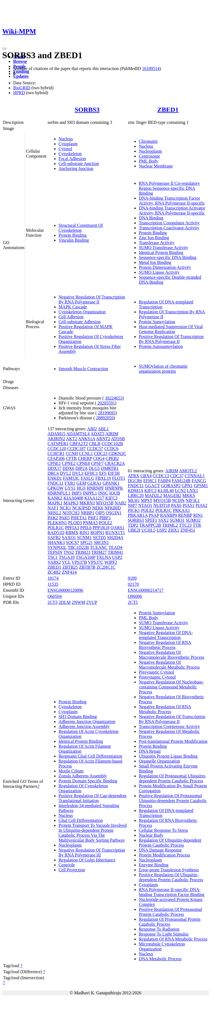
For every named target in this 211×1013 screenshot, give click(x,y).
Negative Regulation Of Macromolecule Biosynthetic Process (171, 655)
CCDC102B (112, 443)
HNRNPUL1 (59, 493)
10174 (53, 578)
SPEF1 (151, 520)
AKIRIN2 (56, 438)
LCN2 (180, 490)
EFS (103, 473)
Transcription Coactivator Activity (169, 227)
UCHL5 (148, 530)
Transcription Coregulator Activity (169, 223)
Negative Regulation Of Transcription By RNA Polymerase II (92, 299)
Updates (21, 76)
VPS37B (79, 562)
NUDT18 (161, 505)
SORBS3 (87, 109)
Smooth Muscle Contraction (83, 368)
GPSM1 (201, 485)
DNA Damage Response (160, 850)
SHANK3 (56, 542)
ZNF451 (187, 530)
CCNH (72, 453)
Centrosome (149, 156)
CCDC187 (76, 448)
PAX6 (176, 505)
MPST (146, 500)
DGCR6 (135, 480)
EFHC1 (91, 473)
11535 (53, 584)
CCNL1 (86, 453)
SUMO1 (177, 520)
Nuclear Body (151, 835)
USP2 (117, 557)
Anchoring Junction (76, 168)
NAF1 (53, 508)
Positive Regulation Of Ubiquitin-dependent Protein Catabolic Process (171, 877)
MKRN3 (87, 503)
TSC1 (53, 557)
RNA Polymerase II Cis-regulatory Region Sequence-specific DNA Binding (169, 188)
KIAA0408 (73, 498)
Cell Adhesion (71, 316)
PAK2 (53, 517)
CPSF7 (97, 463)
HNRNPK (114, 488)
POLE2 (105, 522)
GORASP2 (171, 485)
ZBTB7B (87, 567)
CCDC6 (111, 448)
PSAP (154, 515)
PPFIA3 (72, 527)
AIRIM (111, 433)
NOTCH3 (71, 512)
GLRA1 (94, 483)
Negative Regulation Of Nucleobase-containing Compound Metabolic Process (171, 687)
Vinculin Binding (74, 240)
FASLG (88, 478)
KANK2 (55, 498)
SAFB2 (54, 537)
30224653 (114, 398)
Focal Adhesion (72, 158)
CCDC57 (95, 448)
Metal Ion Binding (155, 262)
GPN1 (187, 485)
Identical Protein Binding (161, 252)
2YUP (91, 602)
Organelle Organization (159, 761)
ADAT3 (97, 433)
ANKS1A (86, 438)
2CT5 (133, 602)
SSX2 (163, 520)
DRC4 (53, 473)
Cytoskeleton (70, 153)
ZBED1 (167, 109)
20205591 (106, 403)
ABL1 (103, 428)
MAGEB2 (172, 495)
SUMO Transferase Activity (163, 247)
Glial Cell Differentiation (81, 820)
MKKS (188, 495)
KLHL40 (166, 490)
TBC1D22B (78, 547)
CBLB (95, 443)
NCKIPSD (81, 508)
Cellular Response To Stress (163, 830)
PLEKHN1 (57, 522)
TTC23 (185, 525)
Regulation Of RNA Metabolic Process (173, 939)
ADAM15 (56, 433)
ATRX (133, 475)
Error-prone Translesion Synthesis (169, 869)
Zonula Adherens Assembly (83, 776)
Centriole (67, 865)
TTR (197, 525)
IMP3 (76, 493)
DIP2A (81, 468)
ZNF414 (69, 572)
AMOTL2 (188, 470)
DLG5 (94, 468)
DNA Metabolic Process (160, 958)
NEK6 (97, 508)
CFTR (71, 458)
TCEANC (98, 547)
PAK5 (64, 517)
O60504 (55, 596)
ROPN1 (97, 532)
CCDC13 (161, 475)
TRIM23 (82, 552)
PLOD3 (75, 522)
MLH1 (134, 500)
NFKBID (112, 508)
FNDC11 (55, 483)
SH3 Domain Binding (78, 716)
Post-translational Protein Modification (173, 741)
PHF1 (93, 517)
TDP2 (133, 525)
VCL (66, 562)
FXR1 (70, 483)
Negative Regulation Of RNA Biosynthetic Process (165, 645)
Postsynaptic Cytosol (157, 677)
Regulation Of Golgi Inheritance (87, 860)
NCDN (178, 500)
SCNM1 (84, 537)
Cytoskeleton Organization (82, 311)
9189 (132, 578)
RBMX (71, 532)
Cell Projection (72, 869)
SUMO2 (193, 520)
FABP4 (164, 480)
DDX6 (68, 468)
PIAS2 (201, 505)
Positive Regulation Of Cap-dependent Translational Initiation (93, 798)
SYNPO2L (57, 547)
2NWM (78, 602)
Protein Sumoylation (157, 321)
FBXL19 (103, 478)
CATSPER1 (58, 443)
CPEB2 (112, 458)
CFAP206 (56, 458)
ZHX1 (173, 530)
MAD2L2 (153, 495)
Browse (20, 61)
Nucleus (66, 138)
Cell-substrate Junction (79, 163)
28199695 (106, 413)
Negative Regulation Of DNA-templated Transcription (166, 635)
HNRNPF (95, 488)
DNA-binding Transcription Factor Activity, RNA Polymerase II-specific (172, 200)
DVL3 (78, 473)
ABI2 (92, 428)
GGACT (152, 485)
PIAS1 (189, 505)
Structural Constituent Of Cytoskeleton (81, 228)
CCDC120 (57, 448)
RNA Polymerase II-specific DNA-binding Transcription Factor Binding (171, 892)
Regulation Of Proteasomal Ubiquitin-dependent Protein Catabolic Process (172, 778)
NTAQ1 (145, 505)
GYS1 (70, 488)
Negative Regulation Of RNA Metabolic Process (165, 709)
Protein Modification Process (164, 855)
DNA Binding (151, 218)
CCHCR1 (56, 453)
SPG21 (86, 542)
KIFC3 (111, 498)
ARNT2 (103, 438)
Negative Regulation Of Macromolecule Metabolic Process (169, 664)
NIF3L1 (193, 500)
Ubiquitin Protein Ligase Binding (168, 756)
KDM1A (135, 490)
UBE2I (134, 530)
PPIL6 (85, 527)
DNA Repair (150, 751)
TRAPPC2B (150, 525)
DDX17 (55, 468)
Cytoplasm (68, 143)
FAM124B (181, 480)
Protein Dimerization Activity (165, 267)
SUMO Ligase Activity (159, 272)
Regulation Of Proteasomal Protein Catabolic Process (169, 922)
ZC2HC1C (105, 567)
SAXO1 (69, 537)
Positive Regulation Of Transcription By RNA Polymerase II (171, 339)
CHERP (85, 458)
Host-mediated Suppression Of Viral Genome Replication (171, 329)
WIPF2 (110, 562)
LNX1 (192, 490)
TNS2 (68, 552)
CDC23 (100, 453)
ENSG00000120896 (65, 590)
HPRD (19, 92)
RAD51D (56, 532)
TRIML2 (170, 525)
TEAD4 (116, 547)
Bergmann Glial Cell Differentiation (90, 756)
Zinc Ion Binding (154, 237)
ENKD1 (55, 478)
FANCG (199, 480)
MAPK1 (55, 503)
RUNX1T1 (115, 532)
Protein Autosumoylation (161, 346)
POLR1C (56, 527)
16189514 (151, 68)
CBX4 (146, 475)
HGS (81, 488)
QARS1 (117, 527)
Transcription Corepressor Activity (169, 726)
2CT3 (52, 602)
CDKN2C (117, 453)
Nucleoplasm (150, 151)
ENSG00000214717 (145, 590)
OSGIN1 (113, 512)
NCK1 (65, 508)
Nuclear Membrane (156, 166)
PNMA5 (90, 522)
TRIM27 (99, 552)
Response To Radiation (159, 929)
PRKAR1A (138, 515)
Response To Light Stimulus (163, 934)
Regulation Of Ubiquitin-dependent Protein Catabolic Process (170, 842)
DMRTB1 (110, 468)
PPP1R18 (101, 527)
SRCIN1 (101, 542)
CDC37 (177, 475)
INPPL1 (90, 493)
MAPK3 (70, 503)
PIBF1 (105, 517)
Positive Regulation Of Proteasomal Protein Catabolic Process (170, 912)
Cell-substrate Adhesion (80, 321)
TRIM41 (115, 552)
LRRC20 (136, 495)
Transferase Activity (156, 242)
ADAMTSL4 (78, 433)
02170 (133, 584)
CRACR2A (115, 463)
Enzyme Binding (153, 865)
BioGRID (21, 87)
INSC (103, 493)
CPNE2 (69, 463)
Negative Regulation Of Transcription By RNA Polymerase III (92, 852)
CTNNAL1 (195, 475)
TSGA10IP (85, 557)
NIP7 (132, 505)
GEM (81, 483)
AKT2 (71, 438)
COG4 (99, 458)
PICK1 (134, 510)
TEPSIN (55, 552)
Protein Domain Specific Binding (88, 780)
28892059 (105, 417)
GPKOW (55, 488)
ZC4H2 (54, 572)
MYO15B (104, 503)
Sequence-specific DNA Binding (167, 257)
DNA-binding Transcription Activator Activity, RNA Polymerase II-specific (172, 210)
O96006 (135, 596)
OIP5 (100, 512)
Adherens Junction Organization (87, 721)
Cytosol (65, 148)
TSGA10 (67, 557)
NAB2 (120, 503)
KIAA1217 (94, 498)
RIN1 (84, 532)
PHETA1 (79, 517)
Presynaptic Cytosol (156, 672)
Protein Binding (73, 235)
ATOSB (118, 438)
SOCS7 (72, 542)
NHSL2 (54, 512)
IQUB (114, 493)
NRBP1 (88, 512)
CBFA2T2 (79, 443)
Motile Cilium (71, 771)
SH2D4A (115, 537)
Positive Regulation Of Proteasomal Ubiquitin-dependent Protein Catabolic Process (173, 800)
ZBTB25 (70, 567)
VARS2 (54, 562)
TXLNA (103, 557)
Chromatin (148, 141)
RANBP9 (168, 515)
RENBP (185, 515)
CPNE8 (83, 463)
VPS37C (95, 562)
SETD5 (99, 537)
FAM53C (71, 478)
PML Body (148, 161)
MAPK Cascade (73, 307)
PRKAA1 (181, 510)
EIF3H (114, 473)
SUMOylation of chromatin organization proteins (163, 368)
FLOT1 (118, 478)
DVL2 (65, 473)
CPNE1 (54, 463)
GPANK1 (111, 483)
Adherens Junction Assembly (84, 726)
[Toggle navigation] (4, 48)
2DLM (65, 602)
